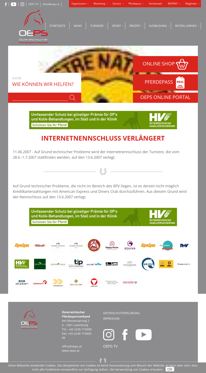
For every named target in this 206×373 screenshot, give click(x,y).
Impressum (111, 318)
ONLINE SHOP (165, 64)
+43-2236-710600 (80, 329)
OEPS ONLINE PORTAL (165, 97)
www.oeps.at (70, 350)
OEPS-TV (33, 4)
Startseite (57, 26)
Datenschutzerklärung (121, 313)
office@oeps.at (50, 4)
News (78, 26)
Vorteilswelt (155, 3)
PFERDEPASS (165, 82)
